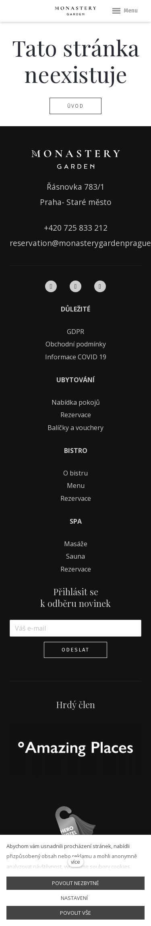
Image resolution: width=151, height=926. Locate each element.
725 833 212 (86, 227)
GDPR (75, 331)
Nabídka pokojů (76, 402)
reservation (31, 243)
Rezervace (75, 414)
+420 (54, 227)
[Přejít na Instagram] (75, 286)
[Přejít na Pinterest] (100, 286)
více (75, 861)
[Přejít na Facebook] (51, 286)
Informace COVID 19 (75, 356)
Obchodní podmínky (76, 344)
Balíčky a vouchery (75, 427)
